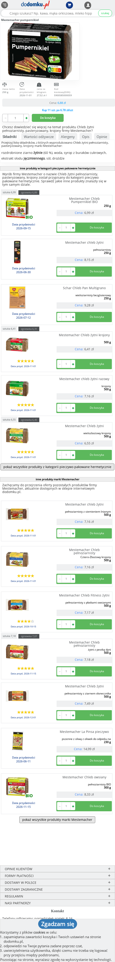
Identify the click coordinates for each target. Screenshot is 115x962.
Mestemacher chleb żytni (84, 242)
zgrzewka (29, 192)
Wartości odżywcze (39, 136)
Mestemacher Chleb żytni (84, 426)
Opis (85, 136)
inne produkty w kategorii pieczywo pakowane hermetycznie (57, 168)
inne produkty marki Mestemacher (57, 479)
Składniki (9, 136)
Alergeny (68, 136)
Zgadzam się (57, 924)
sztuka (9, 191)
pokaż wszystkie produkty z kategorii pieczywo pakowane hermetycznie (57, 467)
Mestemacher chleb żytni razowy (84, 379)
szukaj (105, 13)
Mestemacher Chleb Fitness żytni (84, 595)
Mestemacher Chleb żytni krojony (84, 335)
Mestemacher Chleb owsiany (84, 777)
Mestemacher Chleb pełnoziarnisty (84, 551)
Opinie (102, 136)
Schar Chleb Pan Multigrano (84, 288)
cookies (39, 932)
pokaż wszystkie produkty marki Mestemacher (57, 819)
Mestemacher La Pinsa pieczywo (84, 731)
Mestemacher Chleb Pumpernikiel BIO (84, 200)
